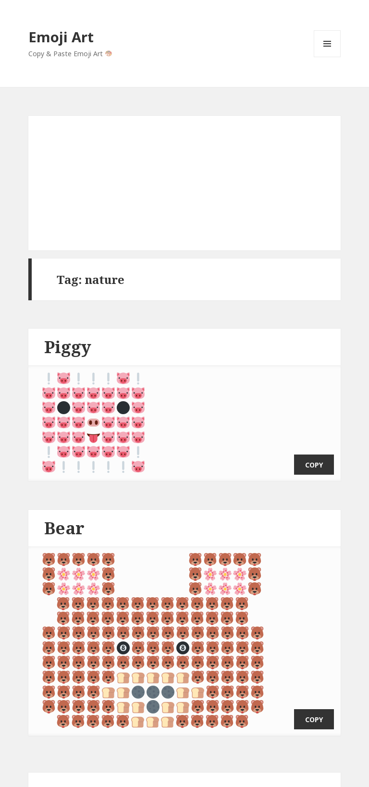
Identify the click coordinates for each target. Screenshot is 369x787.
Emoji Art (61, 36)
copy (314, 454)
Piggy (67, 346)
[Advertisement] (184, 183)
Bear (64, 517)
